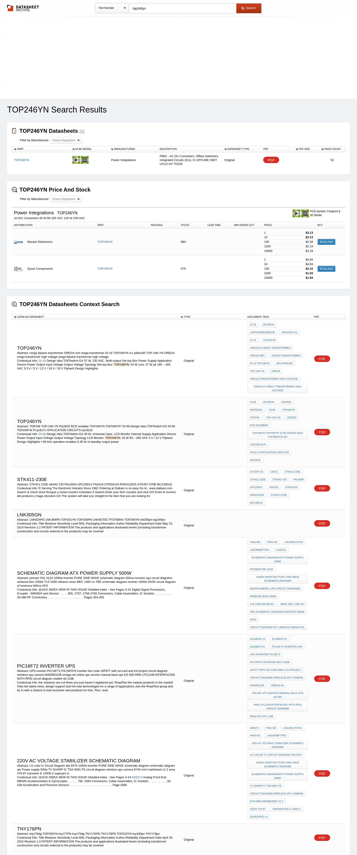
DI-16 (42, 350)
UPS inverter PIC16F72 (265, 580)
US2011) (280, 494)
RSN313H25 (257, 450)
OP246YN (267, 324)
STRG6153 (289, 444)
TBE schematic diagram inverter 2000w (277, 545)
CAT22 (273, 432)
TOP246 (254, 393)
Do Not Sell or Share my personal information (176, 839)
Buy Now (326, 242)
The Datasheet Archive (23, 8)
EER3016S (256, 387)
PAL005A (296, 438)
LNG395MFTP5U (259, 494)
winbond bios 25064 (263, 533)
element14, (257, 574)
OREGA (274, 355)
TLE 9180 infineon (294, 533)
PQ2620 (289, 393)
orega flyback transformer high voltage (278, 369)
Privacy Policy (133, 839)
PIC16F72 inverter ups (286, 574)
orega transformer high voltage (274, 361)
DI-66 (42, 404)
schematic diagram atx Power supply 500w (278, 502)
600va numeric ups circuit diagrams (275, 527)
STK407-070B (278, 450)
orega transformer (284, 343)
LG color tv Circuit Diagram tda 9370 (276, 663)
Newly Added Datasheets (103, 839)
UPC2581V (256, 444)
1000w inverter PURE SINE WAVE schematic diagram (278, 519)
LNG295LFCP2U (291, 488)
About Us (263, 839)
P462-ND (255, 488)
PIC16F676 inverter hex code (270, 586)
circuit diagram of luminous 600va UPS (277, 557)
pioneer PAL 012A (261, 510)
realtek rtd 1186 (261, 631)
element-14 (257, 567)
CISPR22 (284, 381)
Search (248, 8)
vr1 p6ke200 (283, 349)
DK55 (253, 551)
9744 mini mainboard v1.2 (266, 701)
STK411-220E (258, 438)
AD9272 (137, 678)
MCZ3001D (297, 450)
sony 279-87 (296, 701)
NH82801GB (257, 604)
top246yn (289, 330)
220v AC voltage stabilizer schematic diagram (278, 655)
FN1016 (272, 444)
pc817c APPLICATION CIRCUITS (269, 422)
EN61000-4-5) (258, 330)
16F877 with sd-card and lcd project (276, 592)
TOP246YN (104, 241)
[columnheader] (41, 149)
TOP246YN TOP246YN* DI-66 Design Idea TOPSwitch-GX (278, 408)
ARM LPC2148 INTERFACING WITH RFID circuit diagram (278, 622)
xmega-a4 (276, 604)
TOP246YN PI (258, 416)
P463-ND (271, 488)
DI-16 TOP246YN (260, 349)
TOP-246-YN (257, 355)
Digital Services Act (222, 839)
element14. (278, 567)
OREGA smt (257, 343)
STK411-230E (290, 432)
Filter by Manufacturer (34, 140)
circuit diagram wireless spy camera (276, 598)
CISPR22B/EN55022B (291, 324)
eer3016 (300, 422)
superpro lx (293, 708)
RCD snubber (259, 400)
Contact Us (246, 839)
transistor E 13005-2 (264, 708)
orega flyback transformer (270, 336)
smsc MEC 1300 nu (262, 539)
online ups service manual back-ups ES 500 (278, 612)
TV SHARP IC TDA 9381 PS (265, 689)
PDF (271, 160)
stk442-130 (278, 438)
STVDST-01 (256, 432)
